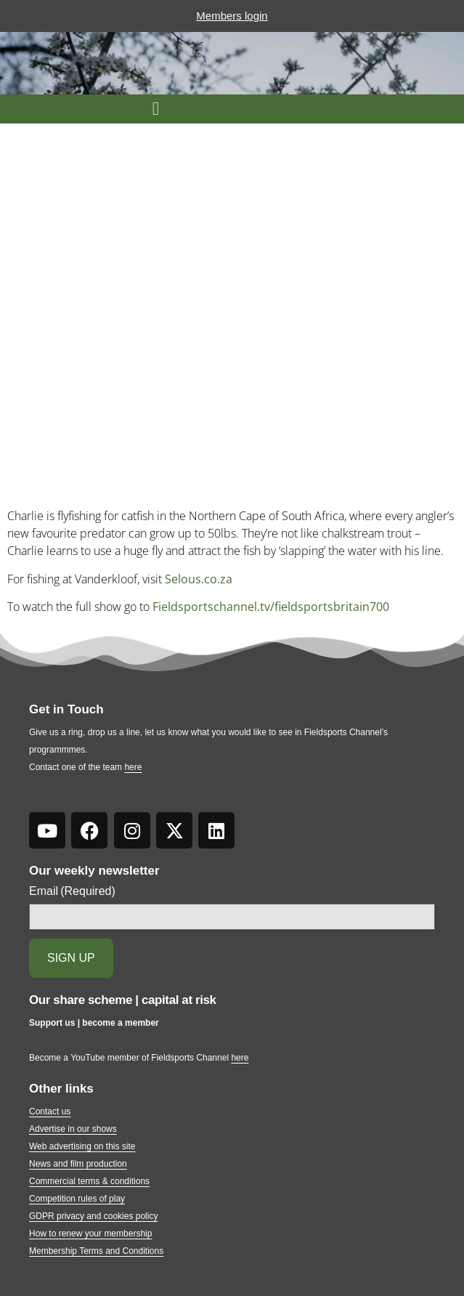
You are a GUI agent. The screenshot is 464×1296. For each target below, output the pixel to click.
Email (72, 891)
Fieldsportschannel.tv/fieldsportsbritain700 (270, 607)
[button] (156, 108)
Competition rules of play (77, 1199)
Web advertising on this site (82, 1146)
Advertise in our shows (73, 1129)
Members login (231, 15)
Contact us (49, 1111)
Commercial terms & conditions (89, 1181)
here (133, 767)
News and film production (78, 1164)
